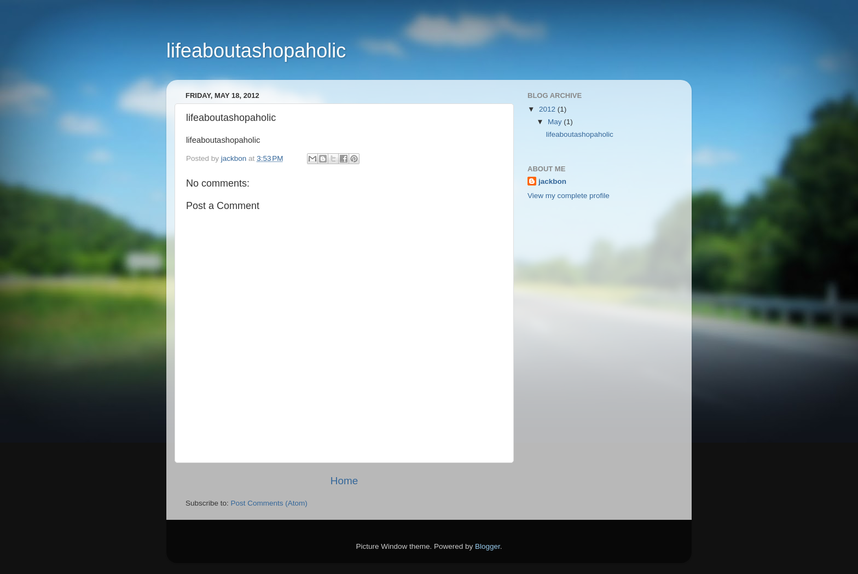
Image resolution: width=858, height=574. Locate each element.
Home (344, 480)
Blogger (487, 546)
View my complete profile (568, 196)
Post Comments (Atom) (269, 503)
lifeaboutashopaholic (256, 50)
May (556, 122)
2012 (548, 109)
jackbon (552, 181)
